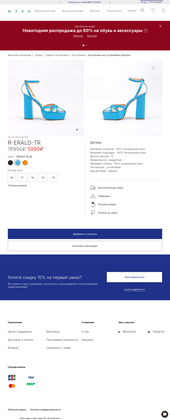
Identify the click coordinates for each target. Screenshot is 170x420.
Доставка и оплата (20, 339)
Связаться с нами (58, 347)
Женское (78, 35)
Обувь (38, 55)
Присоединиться (134, 277)
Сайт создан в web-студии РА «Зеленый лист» (40, 418)
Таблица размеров (17, 185)
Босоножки (78, 55)
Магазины (95, 11)
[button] (77, 130)
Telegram (158, 331)
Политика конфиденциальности (45, 410)
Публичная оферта (17, 410)
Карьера (87, 339)
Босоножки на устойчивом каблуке (109, 55)
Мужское (92, 35)
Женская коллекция (44, 11)
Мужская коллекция (72, 11)
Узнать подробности (134, 289)
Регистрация (155, 2)
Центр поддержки (20, 331)
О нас (85, 331)
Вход (143, 2)
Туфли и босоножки (57, 55)
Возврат (13, 347)
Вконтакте (129, 331)
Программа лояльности (62, 339)
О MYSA (132, 11)
